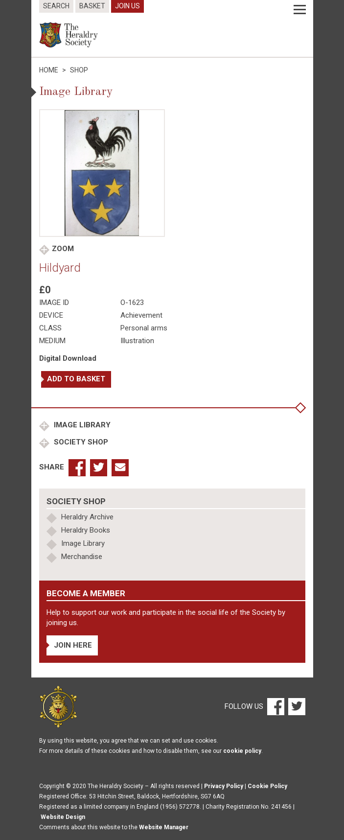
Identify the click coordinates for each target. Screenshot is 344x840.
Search (56, 6)
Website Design (63, 817)
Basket (92, 6)
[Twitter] (295, 706)
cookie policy (242, 750)
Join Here (73, 645)
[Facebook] (275, 706)
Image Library (81, 424)
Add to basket (76, 378)
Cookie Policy (267, 786)
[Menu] (300, 10)
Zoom (63, 248)
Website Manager (163, 827)
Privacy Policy (223, 786)
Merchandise (81, 556)
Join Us (127, 6)
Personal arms (143, 328)
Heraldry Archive (87, 517)
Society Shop (80, 442)
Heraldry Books (85, 530)
